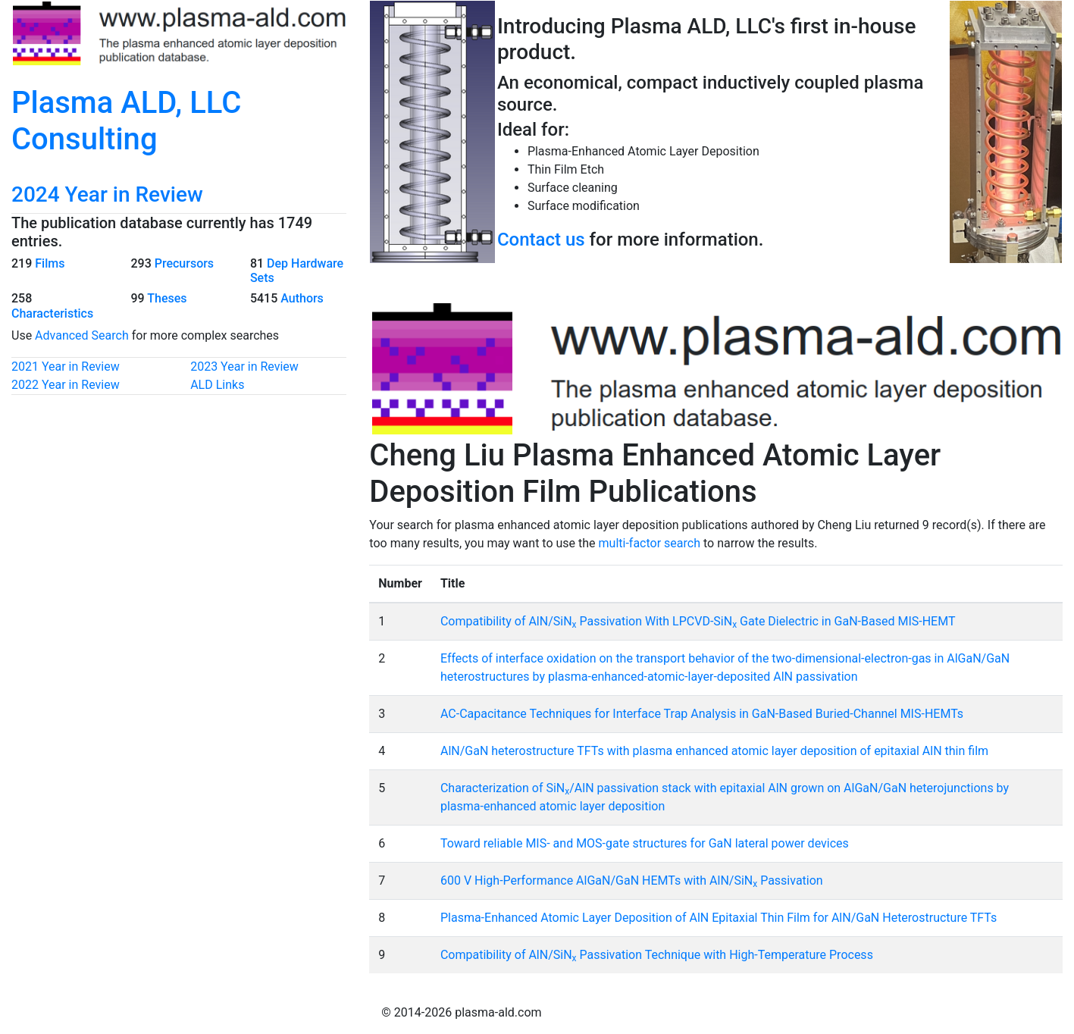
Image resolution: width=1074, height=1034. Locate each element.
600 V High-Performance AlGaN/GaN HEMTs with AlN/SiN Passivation (631, 880)
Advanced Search (82, 335)
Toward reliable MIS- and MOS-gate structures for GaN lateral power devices (644, 843)
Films (49, 263)
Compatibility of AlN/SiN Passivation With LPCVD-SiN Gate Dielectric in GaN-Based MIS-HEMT (698, 621)
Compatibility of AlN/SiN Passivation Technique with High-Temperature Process (656, 955)
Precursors (184, 263)
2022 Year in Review (65, 385)
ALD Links (217, 385)
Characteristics (52, 313)
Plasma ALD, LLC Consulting (126, 121)
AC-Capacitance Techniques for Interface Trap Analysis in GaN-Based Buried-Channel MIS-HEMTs (701, 714)
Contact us (541, 239)
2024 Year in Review (107, 194)
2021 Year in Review (65, 366)
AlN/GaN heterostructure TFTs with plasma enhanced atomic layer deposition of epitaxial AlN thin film (714, 751)
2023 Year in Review (244, 366)
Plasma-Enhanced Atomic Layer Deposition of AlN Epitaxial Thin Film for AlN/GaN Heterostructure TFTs (718, 917)
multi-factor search (649, 543)
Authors (302, 298)
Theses (166, 298)
